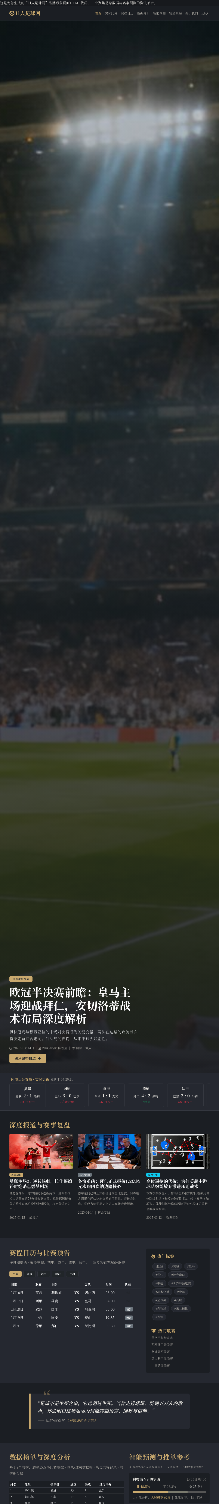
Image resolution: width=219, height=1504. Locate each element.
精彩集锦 (175, 13)
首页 (98, 13)
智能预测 (159, 13)
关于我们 (191, 13)
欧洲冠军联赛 (160, 1351)
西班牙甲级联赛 (162, 1344)
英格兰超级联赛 (162, 1338)
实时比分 (111, 13)
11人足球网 (24, 13)
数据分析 (143, 13)
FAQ (204, 13)
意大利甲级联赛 (162, 1358)
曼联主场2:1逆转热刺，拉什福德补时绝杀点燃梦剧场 (40, 1183)
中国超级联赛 (160, 1365)
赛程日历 (127, 13)
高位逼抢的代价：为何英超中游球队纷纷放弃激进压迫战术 (176, 1183)
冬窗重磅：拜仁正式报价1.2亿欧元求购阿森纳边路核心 (109, 1183)
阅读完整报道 (28, 1058)
